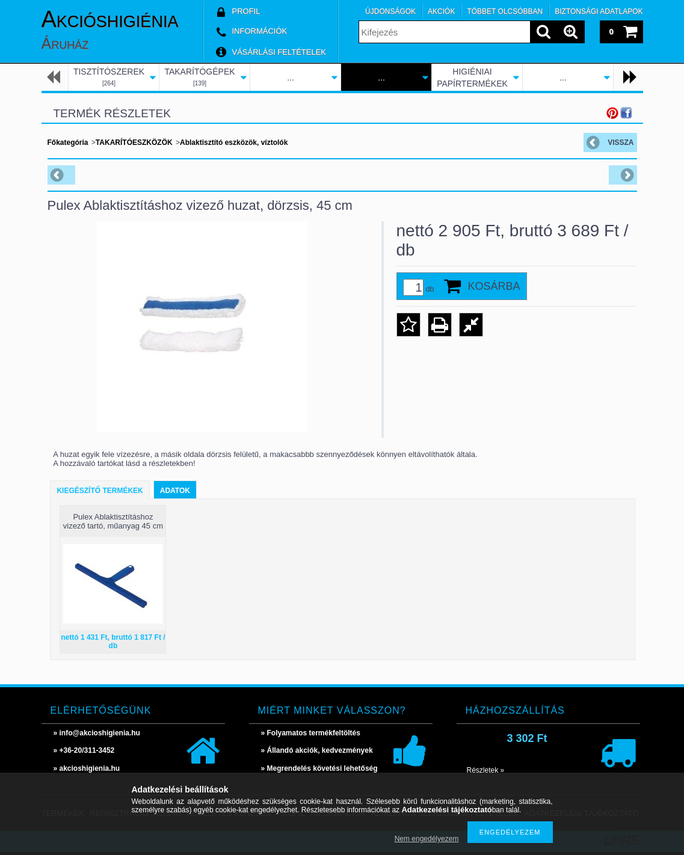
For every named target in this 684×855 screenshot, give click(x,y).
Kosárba (494, 286)
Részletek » (486, 770)
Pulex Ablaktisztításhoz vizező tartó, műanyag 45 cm (113, 521)
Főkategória (68, 142)
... (290, 77)
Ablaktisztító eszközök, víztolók (234, 142)
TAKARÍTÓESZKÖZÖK (134, 142)
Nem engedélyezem (427, 839)
